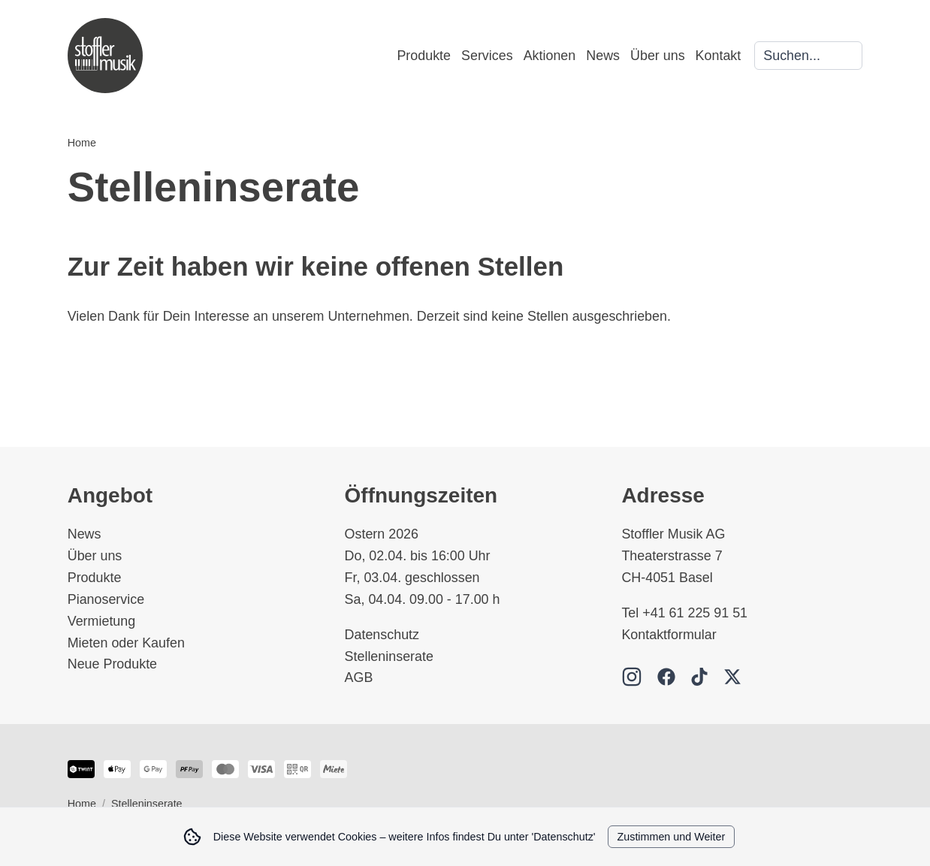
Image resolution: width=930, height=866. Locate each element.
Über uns (657, 55)
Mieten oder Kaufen (126, 642)
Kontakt (718, 55)
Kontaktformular (668, 634)
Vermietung (102, 621)
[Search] (808, 56)
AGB (359, 677)
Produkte (424, 55)
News (603, 55)
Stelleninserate (389, 656)
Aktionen (550, 55)
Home (82, 143)
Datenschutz (382, 634)
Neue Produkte (112, 663)
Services (487, 55)
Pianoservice (106, 599)
